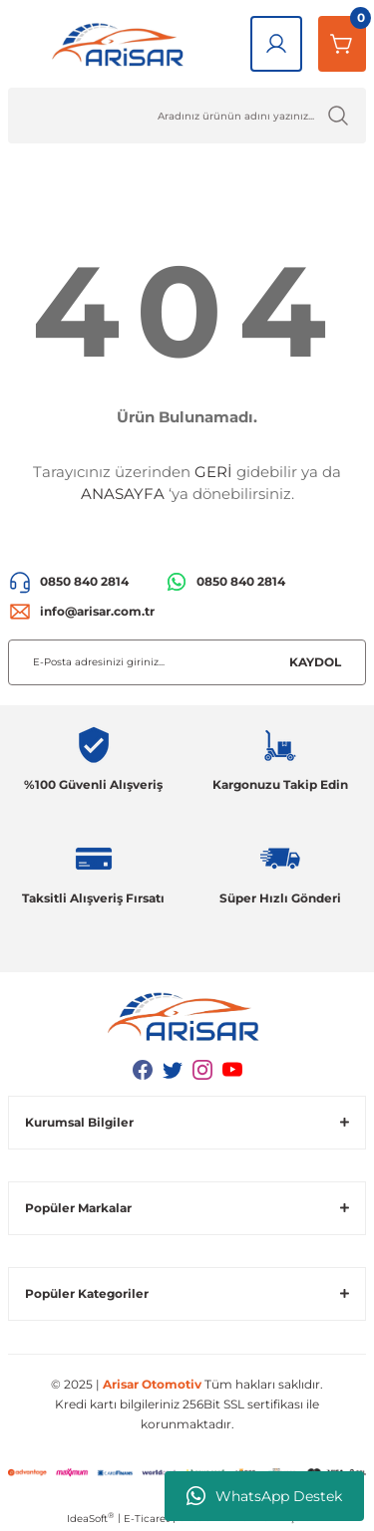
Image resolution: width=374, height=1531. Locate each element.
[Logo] (121, 44)
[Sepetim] (342, 44)
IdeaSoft (90, 1518)
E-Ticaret (147, 1518)
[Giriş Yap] (276, 44)
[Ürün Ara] (187, 115)
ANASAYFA (123, 493)
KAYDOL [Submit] (315, 661)
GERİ (213, 471)
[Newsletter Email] (187, 662)
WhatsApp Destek (264, 1496)
